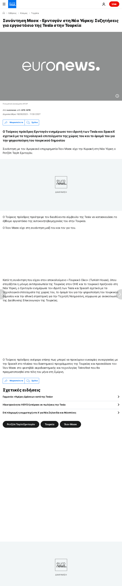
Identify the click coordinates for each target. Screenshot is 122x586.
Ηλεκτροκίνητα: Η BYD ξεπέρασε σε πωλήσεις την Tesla (34, 404)
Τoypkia (35, 13)
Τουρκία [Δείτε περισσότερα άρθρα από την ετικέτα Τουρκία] (49, 424)
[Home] (4, 13)
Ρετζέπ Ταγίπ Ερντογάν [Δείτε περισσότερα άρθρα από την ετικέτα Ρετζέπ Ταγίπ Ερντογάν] (21, 424)
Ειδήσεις (12, 13)
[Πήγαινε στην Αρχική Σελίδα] (12, 4)
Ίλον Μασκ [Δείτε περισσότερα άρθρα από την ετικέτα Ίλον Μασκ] (70, 424)
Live (114, 4)
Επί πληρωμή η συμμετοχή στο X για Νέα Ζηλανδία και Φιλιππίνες (39, 412)
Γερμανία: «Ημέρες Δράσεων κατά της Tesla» (28, 396)
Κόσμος (23, 13)
